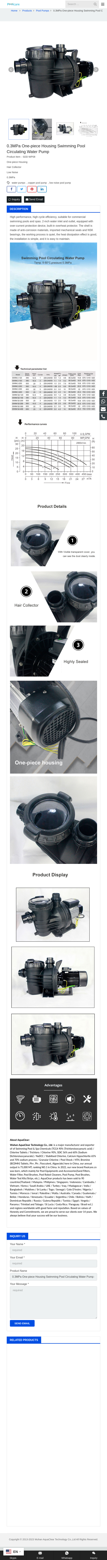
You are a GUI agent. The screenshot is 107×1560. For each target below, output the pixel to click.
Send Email (34, 212)
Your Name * (17, 1257)
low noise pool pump (60, 196)
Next (96, 82)
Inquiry (14, 212)
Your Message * (19, 1297)
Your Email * (17, 1270)
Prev (11, 82)
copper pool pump (37, 196)
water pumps (18, 196)
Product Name (18, 1283)
